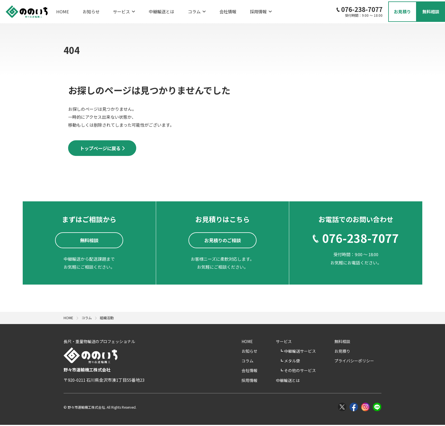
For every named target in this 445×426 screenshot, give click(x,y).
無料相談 (350, 342)
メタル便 (308, 362)
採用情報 (231, 10)
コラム (177, 10)
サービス (114, 10)
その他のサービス (316, 372)
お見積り (350, 352)
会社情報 (202, 10)
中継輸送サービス (316, 352)
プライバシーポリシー (361, 362)
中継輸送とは (146, 10)
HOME (62, 10)
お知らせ (86, 10)
